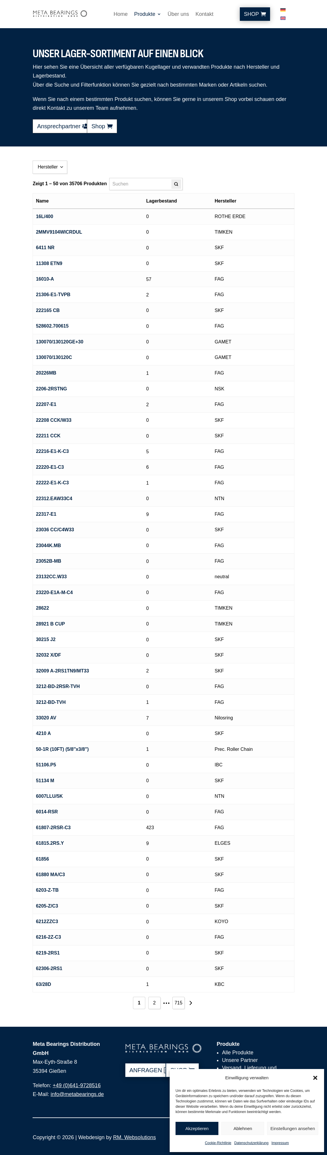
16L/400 (44, 216)
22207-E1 (46, 404)
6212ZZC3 (47, 921)
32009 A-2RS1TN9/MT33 (62, 670)
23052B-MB (48, 561)
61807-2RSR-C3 (53, 827)
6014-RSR (47, 811)
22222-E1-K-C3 (52, 482)
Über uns (178, 14)
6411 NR (45, 247)
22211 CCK (48, 435)
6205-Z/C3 (47, 905)
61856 (42, 858)
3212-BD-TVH (50, 702)
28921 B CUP (50, 623)
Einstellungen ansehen (292, 1128)
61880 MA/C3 (50, 874)
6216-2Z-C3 (48, 937)
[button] (315, 1078)
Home (121, 14)
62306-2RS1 (49, 968)
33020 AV (46, 717)
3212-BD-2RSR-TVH (58, 686)
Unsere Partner (240, 1060)
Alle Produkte (237, 1052)
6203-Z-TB (47, 890)
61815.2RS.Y (50, 843)
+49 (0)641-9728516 (77, 1085)
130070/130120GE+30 (59, 341)
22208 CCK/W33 (53, 420)
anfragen (145, 1070)
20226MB (46, 372)
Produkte (144, 14)
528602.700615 (52, 325)
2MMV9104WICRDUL (59, 232)
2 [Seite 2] (154, 1002)
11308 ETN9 (49, 263)
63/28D (43, 984)
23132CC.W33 (51, 576)
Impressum (280, 1143)
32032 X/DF (48, 654)
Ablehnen (242, 1128)
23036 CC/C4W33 (55, 529)
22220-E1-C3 (50, 467)
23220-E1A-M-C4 (54, 592)
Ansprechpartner (58, 126)
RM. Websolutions (134, 1137)
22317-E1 (46, 514)
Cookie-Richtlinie (218, 1143)
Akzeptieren (196, 1128)
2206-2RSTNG (51, 388)
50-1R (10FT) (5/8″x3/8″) (62, 749)
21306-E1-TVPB (53, 294)
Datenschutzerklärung (251, 1143)
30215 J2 (45, 639)
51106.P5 (46, 764)
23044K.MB (48, 545)
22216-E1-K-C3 (52, 451)
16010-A (45, 278)
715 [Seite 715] (179, 1002)
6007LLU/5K (49, 796)
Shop (251, 14)
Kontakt (204, 14)
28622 (42, 608)
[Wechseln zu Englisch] (283, 19)
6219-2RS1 (48, 952)
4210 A (43, 733)
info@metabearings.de (77, 1094)
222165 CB (48, 310)
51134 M (45, 780)
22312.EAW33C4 (54, 498)
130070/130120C (54, 357)
